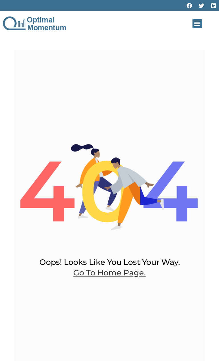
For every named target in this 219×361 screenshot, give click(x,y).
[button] (197, 23)
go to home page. (109, 272)
